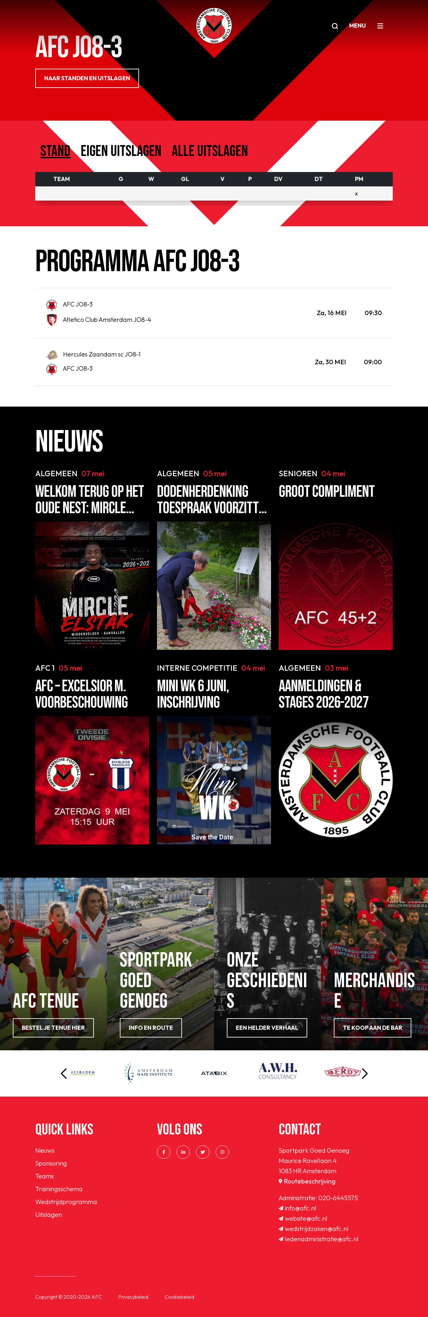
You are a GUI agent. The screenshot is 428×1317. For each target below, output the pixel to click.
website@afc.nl (303, 1218)
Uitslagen (48, 1214)
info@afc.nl (297, 1208)
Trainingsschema (59, 1189)
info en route (151, 1027)
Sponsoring (51, 1163)
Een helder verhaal (267, 1027)
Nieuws (44, 1150)
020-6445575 (338, 1198)
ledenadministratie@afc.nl (318, 1239)
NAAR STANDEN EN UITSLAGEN (87, 78)
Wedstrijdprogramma (66, 1202)
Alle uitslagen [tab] (210, 151)
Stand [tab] (55, 151)
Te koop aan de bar (372, 1027)
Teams (44, 1176)
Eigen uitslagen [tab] (121, 151)
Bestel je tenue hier (53, 1027)
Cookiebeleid (179, 1297)
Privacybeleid (133, 1297)
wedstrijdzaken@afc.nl (314, 1229)
